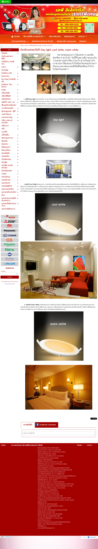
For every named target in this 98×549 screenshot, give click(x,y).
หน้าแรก (22, 45)
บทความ (26, 45)
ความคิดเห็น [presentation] (27, 425)
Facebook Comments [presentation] (46, 424)
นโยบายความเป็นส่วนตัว (8, 284)
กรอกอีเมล (3, 271)
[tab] (28, 425)
